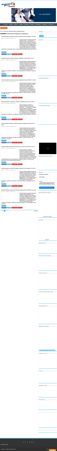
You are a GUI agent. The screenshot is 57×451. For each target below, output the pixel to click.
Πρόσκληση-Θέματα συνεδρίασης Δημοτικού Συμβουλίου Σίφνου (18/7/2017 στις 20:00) (18, 79)
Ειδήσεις (16, 24)
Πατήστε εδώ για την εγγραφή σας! (47, 187)
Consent (40, 181)
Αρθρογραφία (38, 24)
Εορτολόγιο (47, 239)
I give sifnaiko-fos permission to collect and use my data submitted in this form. (47, 183)
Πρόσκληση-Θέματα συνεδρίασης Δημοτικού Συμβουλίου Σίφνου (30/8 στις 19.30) (17, 58)
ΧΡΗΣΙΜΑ (21, 24)
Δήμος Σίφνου (13, 38)
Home (1, 31)
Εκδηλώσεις (27, 24)
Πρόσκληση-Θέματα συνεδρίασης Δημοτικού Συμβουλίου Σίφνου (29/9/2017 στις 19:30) (18, 36)
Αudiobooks (44, 24)
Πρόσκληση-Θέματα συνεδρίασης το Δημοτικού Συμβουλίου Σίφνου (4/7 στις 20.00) (17, 101)
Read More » (4, 52)
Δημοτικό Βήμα (13, 126)
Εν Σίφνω (5, 24)
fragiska (3, 38)
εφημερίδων (50, 216)
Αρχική (1, 24)
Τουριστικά (32, 24)
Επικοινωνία (51, 24)
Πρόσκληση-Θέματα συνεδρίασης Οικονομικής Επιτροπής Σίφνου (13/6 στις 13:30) (17, 146)
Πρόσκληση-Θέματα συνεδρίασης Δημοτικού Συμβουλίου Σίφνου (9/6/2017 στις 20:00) (18, 168)
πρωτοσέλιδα (45, 216)
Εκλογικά (11, 24)
